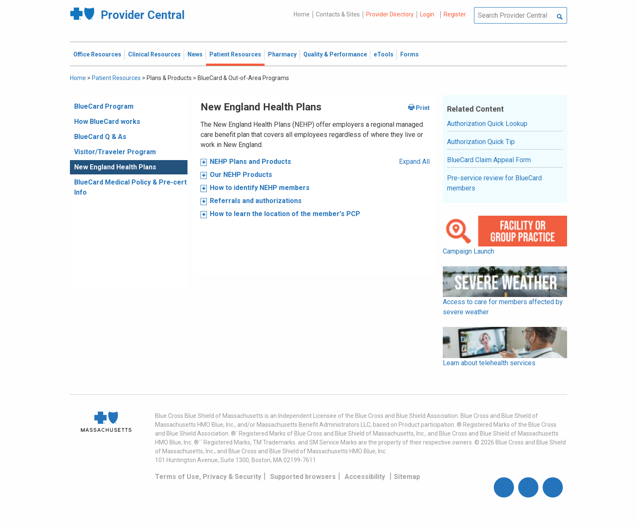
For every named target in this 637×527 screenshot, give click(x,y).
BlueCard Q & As (100, 137)
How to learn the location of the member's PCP (285, 214)
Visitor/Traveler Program (115, 152)
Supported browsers (303, 477)
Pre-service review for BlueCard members (494, 183)
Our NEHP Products (241, 175)
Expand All (414, 162)
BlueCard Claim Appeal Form (489, 160)
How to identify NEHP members (260, 188)
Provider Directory (390, 14)
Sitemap (407, 477)
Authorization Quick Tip (481, 142)
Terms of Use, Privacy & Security (208, 477)
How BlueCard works (107, 122)
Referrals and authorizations (256, 201)
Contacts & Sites (338, 14)
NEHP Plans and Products (250, 162)
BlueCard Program (104, 106)
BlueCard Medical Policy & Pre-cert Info (130, 187)
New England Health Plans (115, 167)
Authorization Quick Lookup (487, 124)
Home (302, 14)
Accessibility (365, 477)
